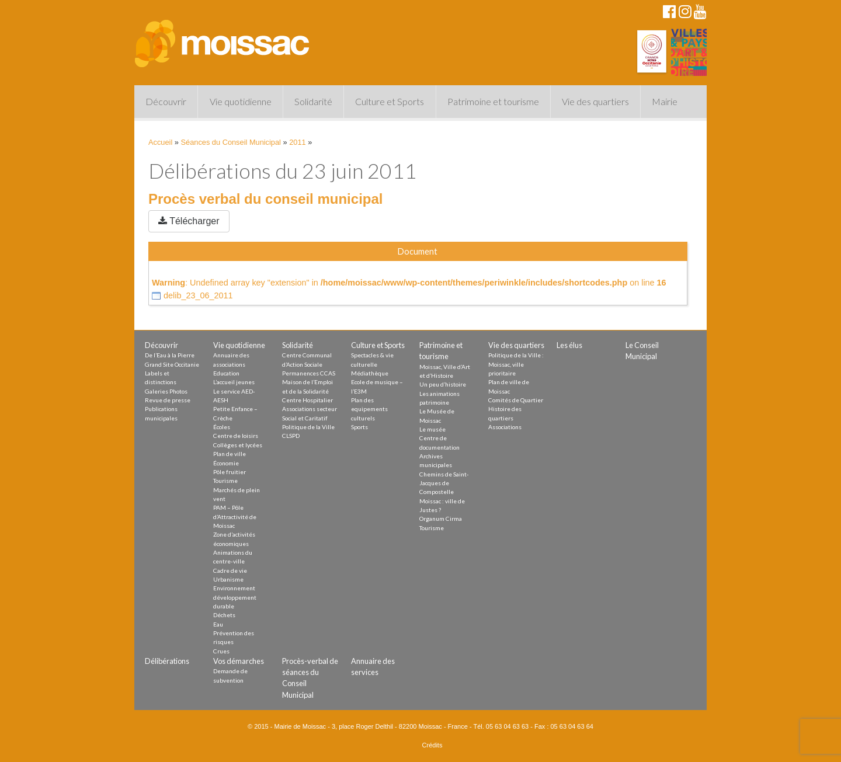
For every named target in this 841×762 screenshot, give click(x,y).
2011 (297, 142)
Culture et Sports (389, 101)
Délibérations (167, 661)
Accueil (160, 142)
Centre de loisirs (235, 435)
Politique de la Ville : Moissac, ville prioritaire (516, 364)
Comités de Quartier (515, 399)
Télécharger (189, 221)
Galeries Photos (166, 391)
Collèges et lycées (237, 444)
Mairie (664, 101)
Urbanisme (228, 579)
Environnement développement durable (234, 597)
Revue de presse (167, 399)
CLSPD (291, 435)
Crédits (432, 745)
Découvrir (165, 101)
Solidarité (313, 101)
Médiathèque (369, 373)
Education (226, 373)
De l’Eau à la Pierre (169, 355)
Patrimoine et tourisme (493, 101)
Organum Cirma (440, 518)
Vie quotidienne (241, 101)
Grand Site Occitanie (172, 364)
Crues (221, 651)
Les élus (569, 345)
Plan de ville (229, 453)
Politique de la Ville (308, 426)
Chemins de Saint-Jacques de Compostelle (444, 483)
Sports (359, 426)
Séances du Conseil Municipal (231, 142)
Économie (226, 463)
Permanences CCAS (308, 373)
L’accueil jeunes (234, 381)
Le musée (432, 429)
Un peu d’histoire (442, 384)
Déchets (224, 614)
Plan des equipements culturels (369, 409)
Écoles (221, 426)
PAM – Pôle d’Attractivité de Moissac (234, 516)
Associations (505, 426)
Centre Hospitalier (307, 399)
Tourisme (225, 480)
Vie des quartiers (595, 101)
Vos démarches (238, 661)
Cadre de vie (230, 570)
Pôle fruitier (229, 471)
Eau (218, 624)
